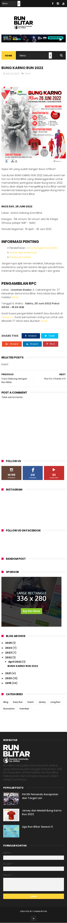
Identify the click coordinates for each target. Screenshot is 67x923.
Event (28, 73)
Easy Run (18, 702)
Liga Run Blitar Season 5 (37, 827)
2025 (8, 643)
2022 (8, 657)
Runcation (9, 708)
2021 (8, 673)
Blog (5, 702)
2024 (9, 648)
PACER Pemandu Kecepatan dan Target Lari (40, 796)
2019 (8, 683)
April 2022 (15, 662)
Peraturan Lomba (20, 257)
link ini (15, 297)
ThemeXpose (40, 911)
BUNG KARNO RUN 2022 (23, 666)
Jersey (42, 702)
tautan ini (7, 317)
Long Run (55, 702)
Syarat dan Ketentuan (23, 252)
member (24, 708)
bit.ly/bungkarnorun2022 (42, 248)
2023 (8, 653)
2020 (9, 678)
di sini (44, 321)
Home (8, 55)
